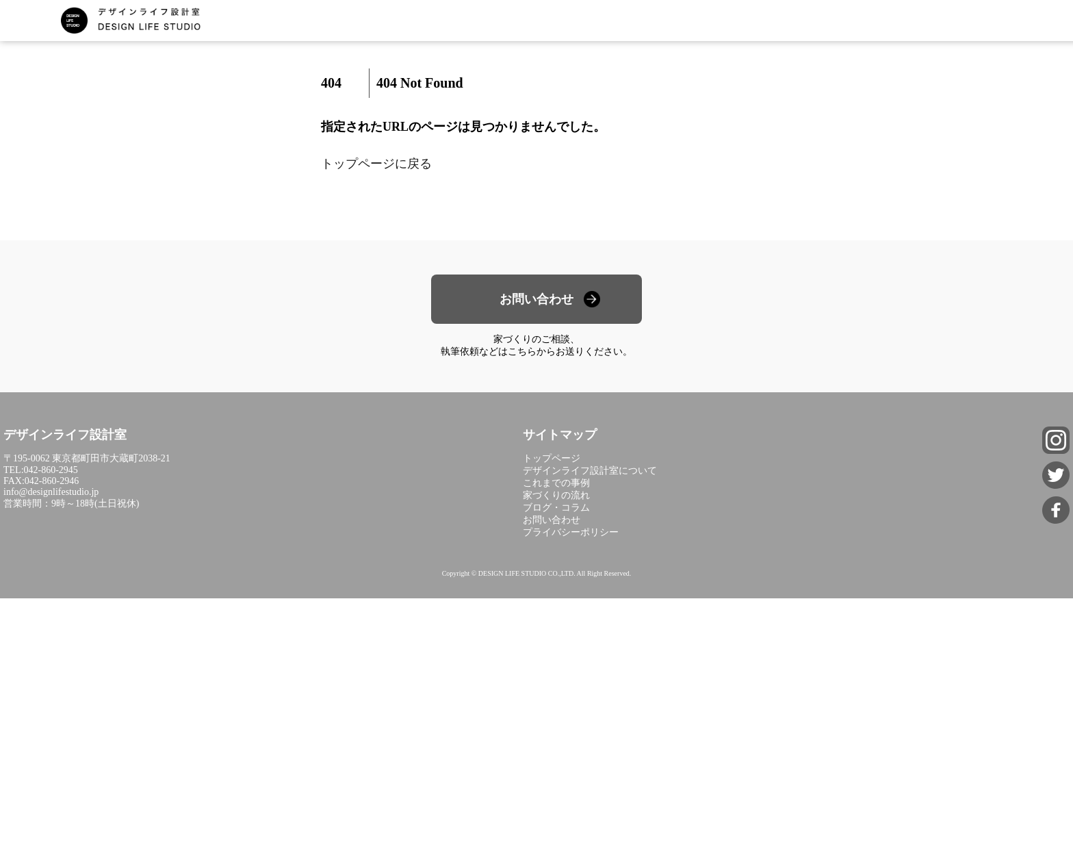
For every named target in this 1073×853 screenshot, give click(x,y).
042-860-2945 (51, 470)
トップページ (551, 458)
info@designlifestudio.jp (51, 492)
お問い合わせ (536, 299)
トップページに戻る (376, 163)
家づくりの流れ (556, 495)
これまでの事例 (556, 483)
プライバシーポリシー (571, 532)
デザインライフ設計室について (590, 471)
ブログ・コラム (556, 507)
